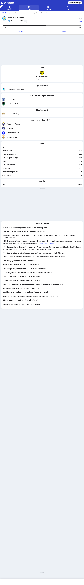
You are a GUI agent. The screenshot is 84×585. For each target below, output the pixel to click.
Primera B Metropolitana (46, 243)
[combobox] (23, 21)
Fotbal (4, 13)
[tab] (21, 31)
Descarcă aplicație (75, 2)
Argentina (10, 13)
